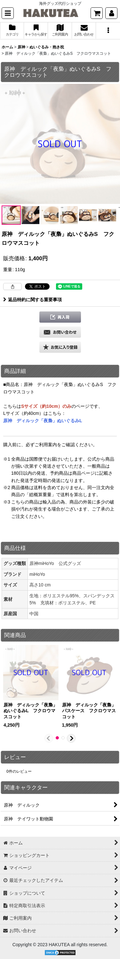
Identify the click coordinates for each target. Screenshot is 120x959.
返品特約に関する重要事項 (32, 299)
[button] (8, 13)
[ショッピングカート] (97, 13)
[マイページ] (111, 13)
